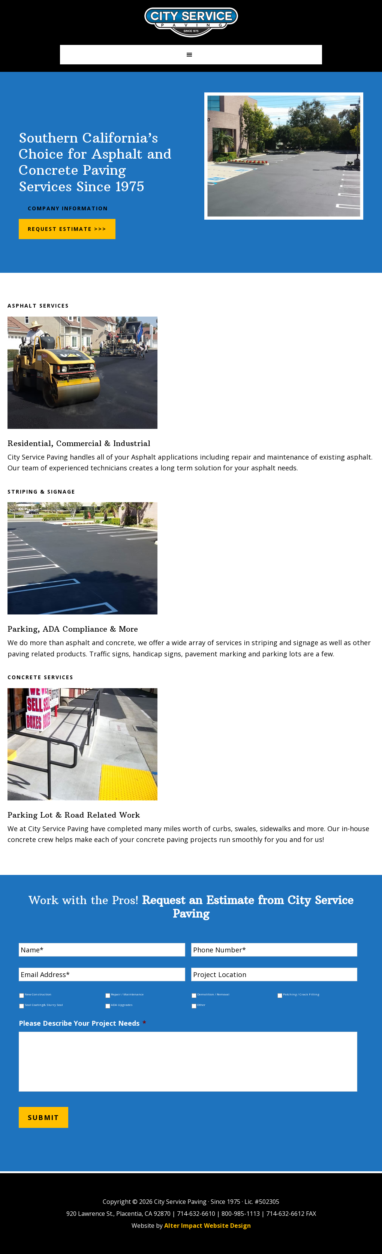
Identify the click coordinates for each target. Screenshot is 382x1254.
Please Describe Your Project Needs (82, 1023)
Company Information (68, 208)
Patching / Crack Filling (301, 994)
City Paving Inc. (191, 22)
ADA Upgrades (122, 1005)
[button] (191, 54)
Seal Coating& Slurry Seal (44, 1005)
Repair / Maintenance (127, 994)
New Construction (38, 994)
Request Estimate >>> (67, 228)
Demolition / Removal (213, 994)
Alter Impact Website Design (207, 1225)
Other (201, 1005)
